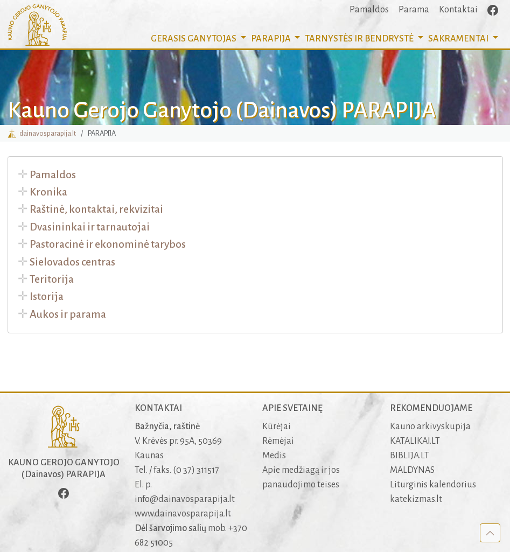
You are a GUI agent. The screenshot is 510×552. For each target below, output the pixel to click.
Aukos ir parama (68, 314)
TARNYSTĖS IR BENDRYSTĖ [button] (360, 39)
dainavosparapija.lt (42, 133)
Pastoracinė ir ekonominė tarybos (108, 244)
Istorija (47, 296)
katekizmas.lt (416, 499)
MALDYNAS (412, 470)
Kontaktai (458, 10)
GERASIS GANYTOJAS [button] (194, 39)
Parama (414, 10)
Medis (274, 455)
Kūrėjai (276, 426)
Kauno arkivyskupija (430, 426)
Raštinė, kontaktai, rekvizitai (96, 209)
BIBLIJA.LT (409, 455)
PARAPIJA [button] (271, 39)
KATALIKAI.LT (415, 441)
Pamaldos (369, 10)
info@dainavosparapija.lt (185, 499)
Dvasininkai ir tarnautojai (90, 227)
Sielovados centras (72, 262)
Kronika (48, 192)
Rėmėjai (278, 441)
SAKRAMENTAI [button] (459, 39)
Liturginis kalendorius (433, 485)
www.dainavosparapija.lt (183, 514)
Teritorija (52, 279)
